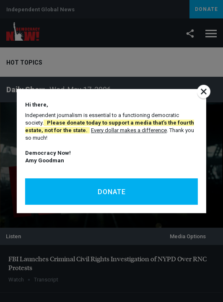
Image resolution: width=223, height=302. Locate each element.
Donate (112, 192)
